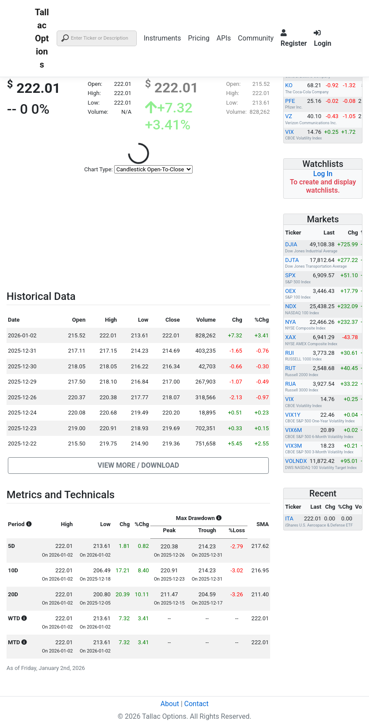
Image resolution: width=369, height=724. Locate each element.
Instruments (162, 38)
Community (256, 38)
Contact (196, 704)
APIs (224, 38)
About (169, 704)
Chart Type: (98, 169)
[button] (138, 465)
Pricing (199, 38)
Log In (322, 174)
